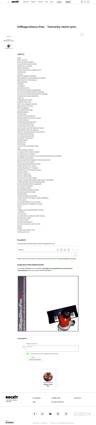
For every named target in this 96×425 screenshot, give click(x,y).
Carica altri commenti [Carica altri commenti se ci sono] (35, 359)
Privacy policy (53, 423)
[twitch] (58, 414)
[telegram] (66, 414)
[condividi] (81, 34)
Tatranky (21, 249)
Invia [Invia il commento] (32, 357)
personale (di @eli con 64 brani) (67, 258)
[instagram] (42, 414)
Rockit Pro (68, 2)
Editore (9, 422)
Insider (59, 2)
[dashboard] (88, 1)
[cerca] (85, 1)
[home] (15, 2)
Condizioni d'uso (44, 423)
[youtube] (50, 414)
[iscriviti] (89, 413)
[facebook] (34, 414)
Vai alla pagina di (48, 379)
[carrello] (82, 1)
